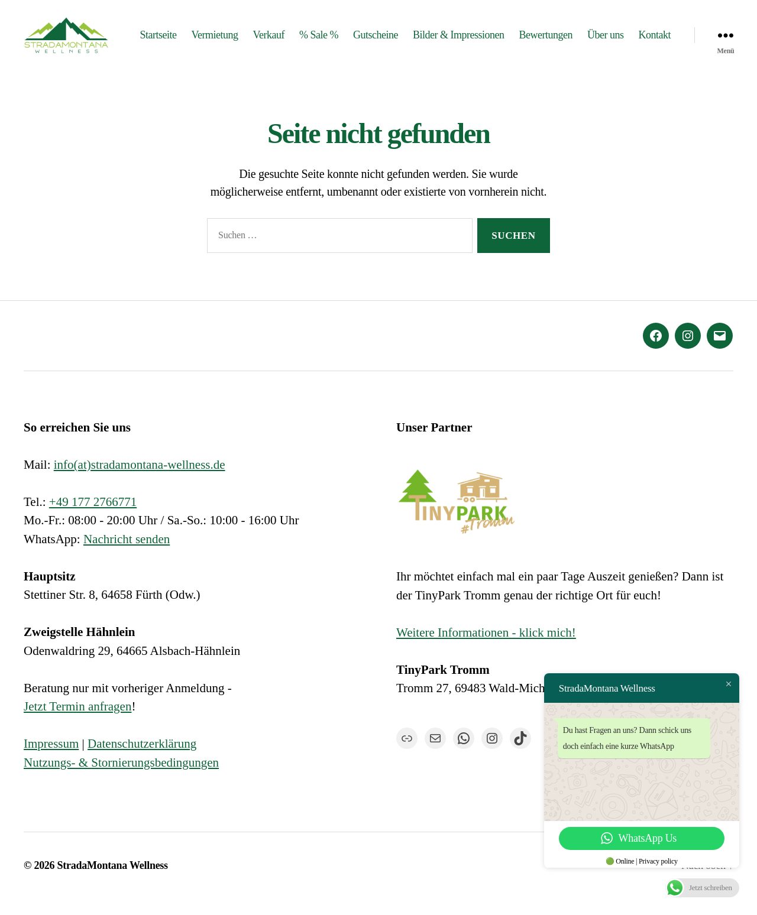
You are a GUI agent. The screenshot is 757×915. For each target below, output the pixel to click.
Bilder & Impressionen (506, 34)
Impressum (51, 759)
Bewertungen (592, 34)
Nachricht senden (126, 554)
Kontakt (654, 51)
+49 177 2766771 (93, 517)
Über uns (653, 34)
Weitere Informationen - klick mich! (486, 648)
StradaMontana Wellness (112, 881)
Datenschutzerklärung (142, 759)
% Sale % (366, 34)
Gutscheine (422, 34)
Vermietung (261, 34)
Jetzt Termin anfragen (77, 722)
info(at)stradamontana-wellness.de (139, 480)
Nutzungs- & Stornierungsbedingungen (121, 778)
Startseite (205, 34)
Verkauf (315, 34)
